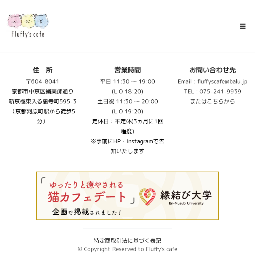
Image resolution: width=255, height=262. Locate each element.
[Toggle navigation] (242, 26)
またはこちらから (212, 101)
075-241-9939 (212, 91)
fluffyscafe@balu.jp (212, 81)
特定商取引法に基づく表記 (127, 240)
